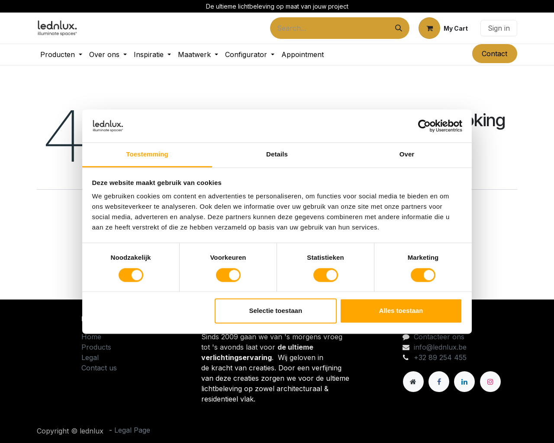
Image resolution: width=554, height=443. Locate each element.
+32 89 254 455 (440, 357)
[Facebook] (438, 381)
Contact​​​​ (494, 53)
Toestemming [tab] (147, 154)
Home (91, 336)
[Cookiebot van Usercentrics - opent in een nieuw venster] (424, 125)
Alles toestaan (401, 311)
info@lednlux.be (440, 347)
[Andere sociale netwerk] (413, 381)
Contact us (99, 367)
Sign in (499, 28)
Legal (90, 357)
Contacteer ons (439, 336)
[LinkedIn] (464, 381)
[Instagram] (490, 381)
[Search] (398, 28)
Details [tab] (277, 154)
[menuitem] (61, 54)
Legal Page (132, 430)
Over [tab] (407, 154)
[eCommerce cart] (443, 28)
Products (96, 347)
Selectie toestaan (276, 311)
